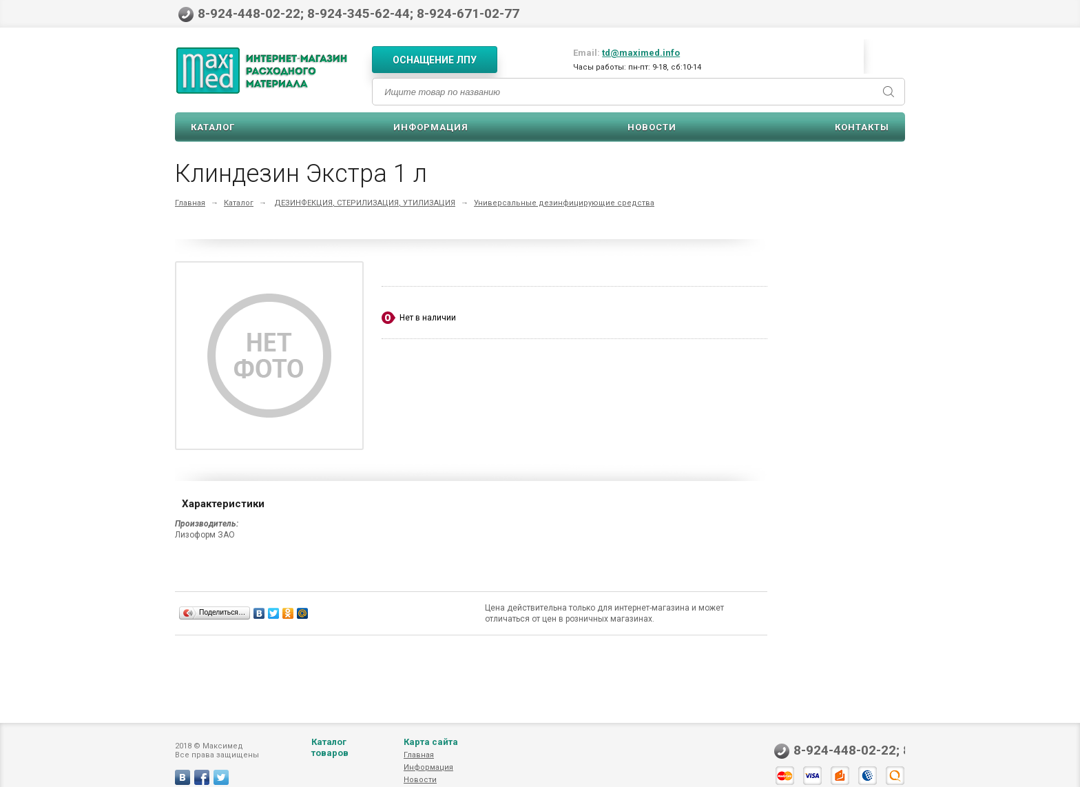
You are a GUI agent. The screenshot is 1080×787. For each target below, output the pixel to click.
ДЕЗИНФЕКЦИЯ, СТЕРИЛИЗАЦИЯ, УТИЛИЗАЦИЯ (364, 202)
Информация (430, 127)
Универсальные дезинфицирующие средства (564, 202)
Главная (190, 202)
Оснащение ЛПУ (435, 59)
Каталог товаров (330, 761)
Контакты (862, 127)
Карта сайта (431, 755)
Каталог (213, 127)
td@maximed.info (641, 53)
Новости (651, 127)
